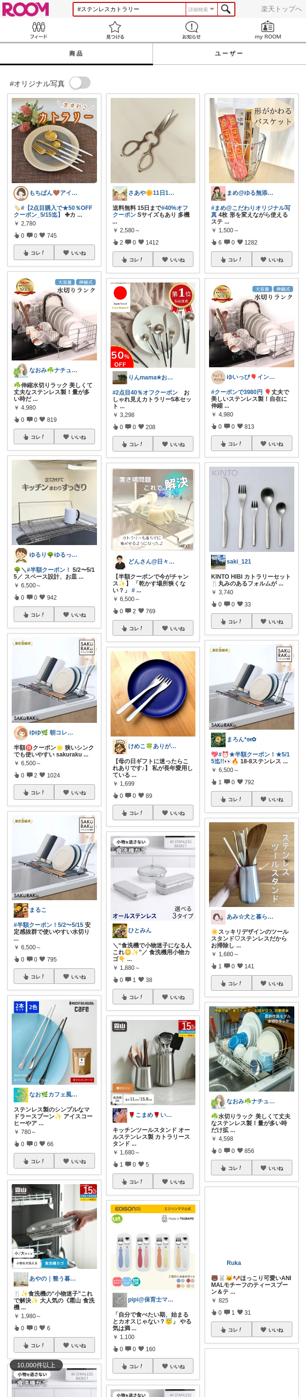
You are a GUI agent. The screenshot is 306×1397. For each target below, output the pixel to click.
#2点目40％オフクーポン (145, 392)
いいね (78, 252)
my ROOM (268, 30)
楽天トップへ (281, 9)
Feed (38, 30)
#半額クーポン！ (49, 569)
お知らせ (191, 30)
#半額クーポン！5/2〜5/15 (48, 925)
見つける (114, 30)
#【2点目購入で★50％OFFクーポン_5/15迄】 (53, 211)
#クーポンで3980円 (236, 392)
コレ (38, 252)
